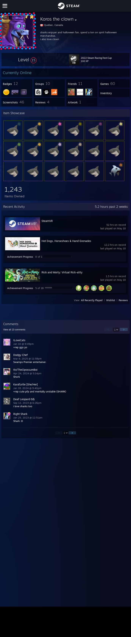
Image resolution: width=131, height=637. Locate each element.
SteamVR (47, 220)
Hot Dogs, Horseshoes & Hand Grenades (66, 241)
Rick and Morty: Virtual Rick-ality (62, 272)
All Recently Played (92, 300)
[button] (27, 59)
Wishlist (110, 300)
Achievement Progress (20, 256)
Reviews (123, 300)
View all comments (14, 329)
